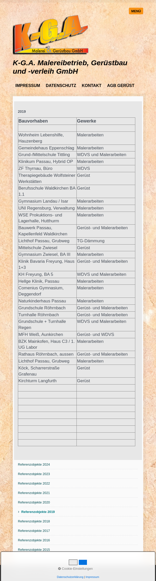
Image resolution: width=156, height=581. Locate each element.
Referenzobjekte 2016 (34, 540)
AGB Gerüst (121, 85)
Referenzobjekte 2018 (34, 521)
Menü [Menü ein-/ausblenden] (136, 11)
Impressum (27, 85)
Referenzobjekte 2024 (34, 464)
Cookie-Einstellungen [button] (75, 569)
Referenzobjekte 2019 (38, 512)
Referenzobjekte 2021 (34, 493)
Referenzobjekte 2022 (34, 483)
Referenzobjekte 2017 (34, 531)
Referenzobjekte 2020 (34, 502)
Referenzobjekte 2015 (34, 550)
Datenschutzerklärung (70, 576)
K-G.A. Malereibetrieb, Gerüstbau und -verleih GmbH (70, 67)
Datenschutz (61, 85)
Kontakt (92, 85)
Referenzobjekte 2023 (34, 474)
